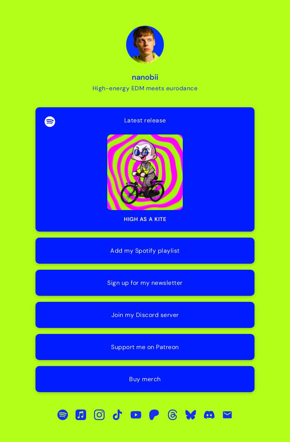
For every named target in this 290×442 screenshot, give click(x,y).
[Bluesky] (190, 415)
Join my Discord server (145, 315)
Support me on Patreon (145, 347)
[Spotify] (62, 415)
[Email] (227, 415)
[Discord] (209, 415)
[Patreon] (154, 415)
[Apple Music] (81, 415)
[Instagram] (99, 415)
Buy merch (145, 379)
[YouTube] (136, 415)
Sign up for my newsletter (145, 283)
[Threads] (172, 415)
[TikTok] (117, 415)
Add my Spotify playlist (145, 251)
